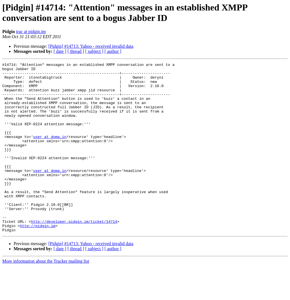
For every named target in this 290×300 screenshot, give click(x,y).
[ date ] (60, 51)
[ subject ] (94, 51)
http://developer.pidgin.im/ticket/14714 (74, 253)
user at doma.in (49, 151)
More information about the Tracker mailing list (45, 295)
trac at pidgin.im (31, 31)
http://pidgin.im (37, 258)
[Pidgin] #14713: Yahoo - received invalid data (90, 46)
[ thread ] (75, 51)
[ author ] (113, 51)
